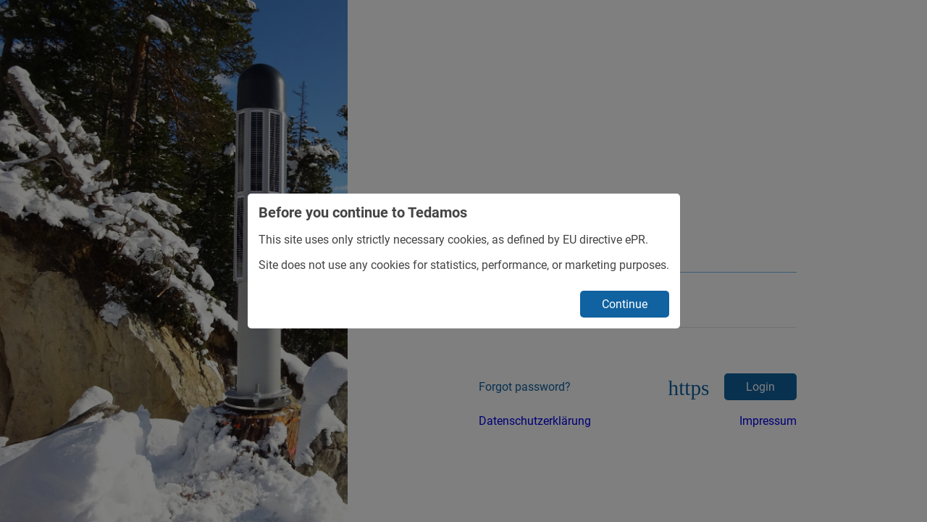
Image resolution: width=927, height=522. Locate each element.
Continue (624, 304)
